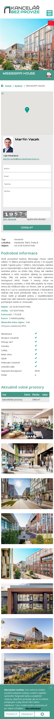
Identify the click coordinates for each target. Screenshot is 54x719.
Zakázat (27, 714)
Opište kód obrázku (36, 219)
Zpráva (27, 197)
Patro (27, 394)
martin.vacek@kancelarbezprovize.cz (21, 159)
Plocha (35, 394)
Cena (45, 394)
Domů (8, 85)
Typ (4, 394)
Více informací (33, 708)
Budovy (18, 85)
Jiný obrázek (9, 219)
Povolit (11, 714)
